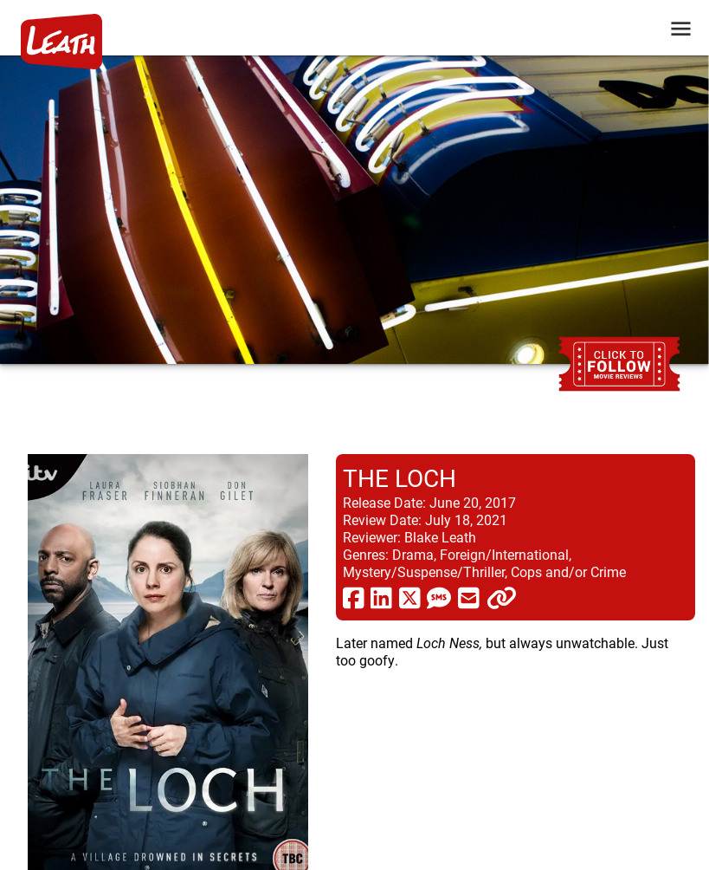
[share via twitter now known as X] (410, 597)
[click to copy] (502, 597)
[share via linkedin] (381, 597)
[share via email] (469, 597)
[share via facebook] (353, 597)
